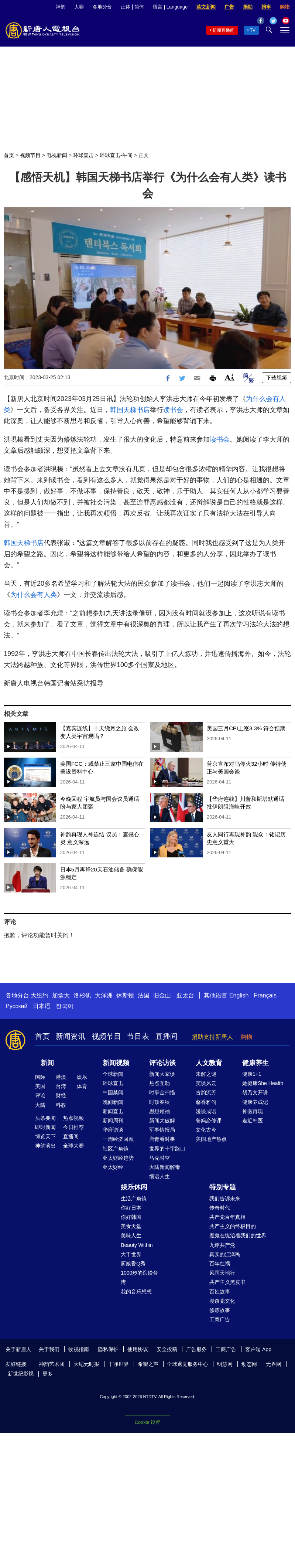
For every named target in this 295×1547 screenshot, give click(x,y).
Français (265, 995)
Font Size (229, 377)
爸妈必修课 (209, 1120)
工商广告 (219, 1319)
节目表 (138, 1036)
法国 (144, 995)
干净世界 (118, 1364)
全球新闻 (113, 1074)
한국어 (64, 1006)
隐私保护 (108, 1349)
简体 (139, 7)
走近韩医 (252, 1120)
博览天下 (45, 1136)
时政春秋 (159, 1102)
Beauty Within (136, 1245)
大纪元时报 (86, 1364)
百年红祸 (219, 1263)
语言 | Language (170, 7)
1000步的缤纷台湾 (139, 1277)
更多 (47, 1374)
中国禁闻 (113, 1092)
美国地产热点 (211, 1139)
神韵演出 (45, 1146)
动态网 (249, 1364)
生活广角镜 (134, 1198)
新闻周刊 (113, 1120)
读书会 (173, 410)
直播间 (166, 1036)
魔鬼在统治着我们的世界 (237, 1235)
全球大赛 (73, 1146)
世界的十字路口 (167, 1149)
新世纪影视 (21, 1374)
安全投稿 (167, 1349)
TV (252, 30)
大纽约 (39, 995)
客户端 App (258, 1349)
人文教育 (209, 1063)
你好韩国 (131, 1217)
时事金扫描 (162, 1092)
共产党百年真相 (227, 1217)
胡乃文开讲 (255, 1092)
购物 (284, 7)
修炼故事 (219, 1310)
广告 (229, 7)
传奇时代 (219, 1208)
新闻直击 (113, 1111)
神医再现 (252, 1111)
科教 (61, 1105)
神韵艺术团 (52, 1364)
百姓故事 (219, 1292)
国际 (40, 1077)
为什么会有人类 (33, 594)
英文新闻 (206, 7)
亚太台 (185, 995)
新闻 (47, 1063)
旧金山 (162, 995)
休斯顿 (125, 995)
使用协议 (137, 1349)
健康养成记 (255, 1102)
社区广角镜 (115, 1149)
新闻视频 (116, 1063)
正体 (125, 7)
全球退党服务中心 (187, 1364)
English (238, 995)
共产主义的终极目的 (232, 1226)
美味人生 (131, 1235)
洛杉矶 (82, 995)
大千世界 (131, 1254)
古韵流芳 (206, 1092)
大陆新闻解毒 (164, 1167)
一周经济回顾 (118, 1139)
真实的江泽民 (224, 1254)
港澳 (61, 1077)
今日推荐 (73, 1127)
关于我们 (49, 1349)
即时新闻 (45, 1127)
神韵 (60, 7)
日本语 (42, 1006)
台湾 (61, 1086)
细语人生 (159, 1176)
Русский (16, 1006)
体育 (82, 1086)
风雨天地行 (222, 1273)
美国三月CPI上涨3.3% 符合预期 (246, 728)
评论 (40, 1095)
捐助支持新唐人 (212, 1037)
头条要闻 (45, 1118)
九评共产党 (222, 1245)
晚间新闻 (113, 1102)
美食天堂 (131, 1226)
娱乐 (82, 1077)
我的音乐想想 (136, 1292)
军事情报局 (162, 1130)
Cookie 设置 (147, 1422)
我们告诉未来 (224, 1198)
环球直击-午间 (116, 155)
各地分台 (102, 7)
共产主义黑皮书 (227, 1282)
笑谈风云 (206, 1083)
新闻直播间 (223, 30)
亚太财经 (113, 1167)
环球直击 (83, 155)
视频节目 (30, 155)
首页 (9, 155)
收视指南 (78, 1349)
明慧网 (225, 1364)
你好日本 (131, 1208)
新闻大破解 (162, 1120)
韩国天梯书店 (130, 410)
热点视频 (73, 1118)
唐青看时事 (162, 1139)
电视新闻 (57, 155)
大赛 (79, 7)
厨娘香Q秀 (133, 1263)
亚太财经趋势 (118, 1158)
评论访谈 (162, 1063)
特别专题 (222, 1187)
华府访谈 (113, 1130)
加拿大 (61, 995)
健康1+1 (251, 1074)
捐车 (266, 7)
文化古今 (206, 1130)
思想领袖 (159, 1111)
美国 (40, 1086)
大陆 (40, 1105)
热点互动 (159, 1083)
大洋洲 (104, 995)
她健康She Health (262, 1083)
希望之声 (148, 1364)
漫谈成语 (206, 1111)
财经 (61, 1095)
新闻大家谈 (162, 1074)
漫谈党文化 (222, 1301)
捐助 (248, 7)
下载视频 (276, 378)
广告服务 (196, 1349)
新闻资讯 (70, 1036)
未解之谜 (206, 1074)
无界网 (273, 1364)
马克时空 (159, 1158)
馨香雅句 (206, 1102)
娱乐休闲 (134, 1187)
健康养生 (255, 1063)
